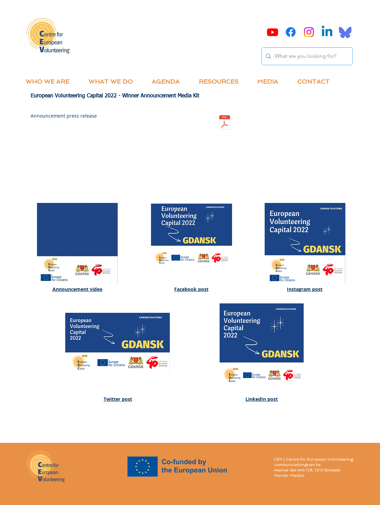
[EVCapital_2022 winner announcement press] (225, 123)
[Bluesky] (345, 32)
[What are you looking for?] (306, 56)
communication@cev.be (297, 464)
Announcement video (77, 289)
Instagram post (304, 289)
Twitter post (118, 399)
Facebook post (191, 289)
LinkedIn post (261, 399)
